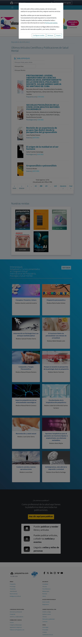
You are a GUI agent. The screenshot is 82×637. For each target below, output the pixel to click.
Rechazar (50, 35)
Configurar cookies (38, 35)
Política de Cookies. (51, 23)
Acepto (58, 35)
